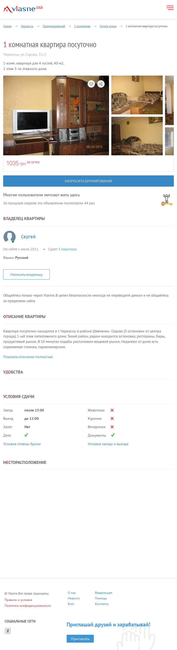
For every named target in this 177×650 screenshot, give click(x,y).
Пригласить (80, 638)
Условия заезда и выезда (108, 444)
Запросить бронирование (88, 181)
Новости (74, 598)
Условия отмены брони (22, 444)
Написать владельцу (26, 274)
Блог (71, 604)
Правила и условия (18, 600)
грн (23, 163)
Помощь (101, 598)
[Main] (22, 9)
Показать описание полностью (28, 356)
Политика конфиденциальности (28, 605)
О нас (72, 593)
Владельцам (103, 593)
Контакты (102, 604)
